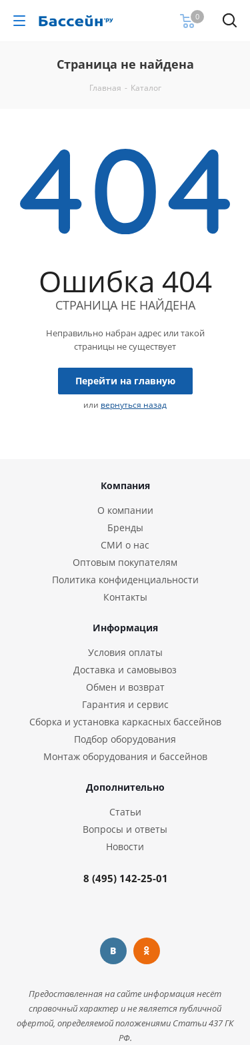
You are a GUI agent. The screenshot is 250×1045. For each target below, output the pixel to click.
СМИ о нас (125, 545)
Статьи (125, 811)
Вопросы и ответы (125, 829)
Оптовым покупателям (125, 562)
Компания (125, 485)
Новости (125, 846)
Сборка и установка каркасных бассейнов (125, 721)
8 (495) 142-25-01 (125, 878)
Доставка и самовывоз (125, 669)
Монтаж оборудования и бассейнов (125, 756)
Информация (125, 627)
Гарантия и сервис (125, 704)
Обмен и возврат (125, 687)
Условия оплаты (125, 652)
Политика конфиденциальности (125, 579)
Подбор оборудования (125, 739)
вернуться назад (134, 404)
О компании (125, 510)
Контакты (125, 597)
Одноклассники (146, 951)
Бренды (125, 527)
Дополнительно (125, 787)
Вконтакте (113, 951)
